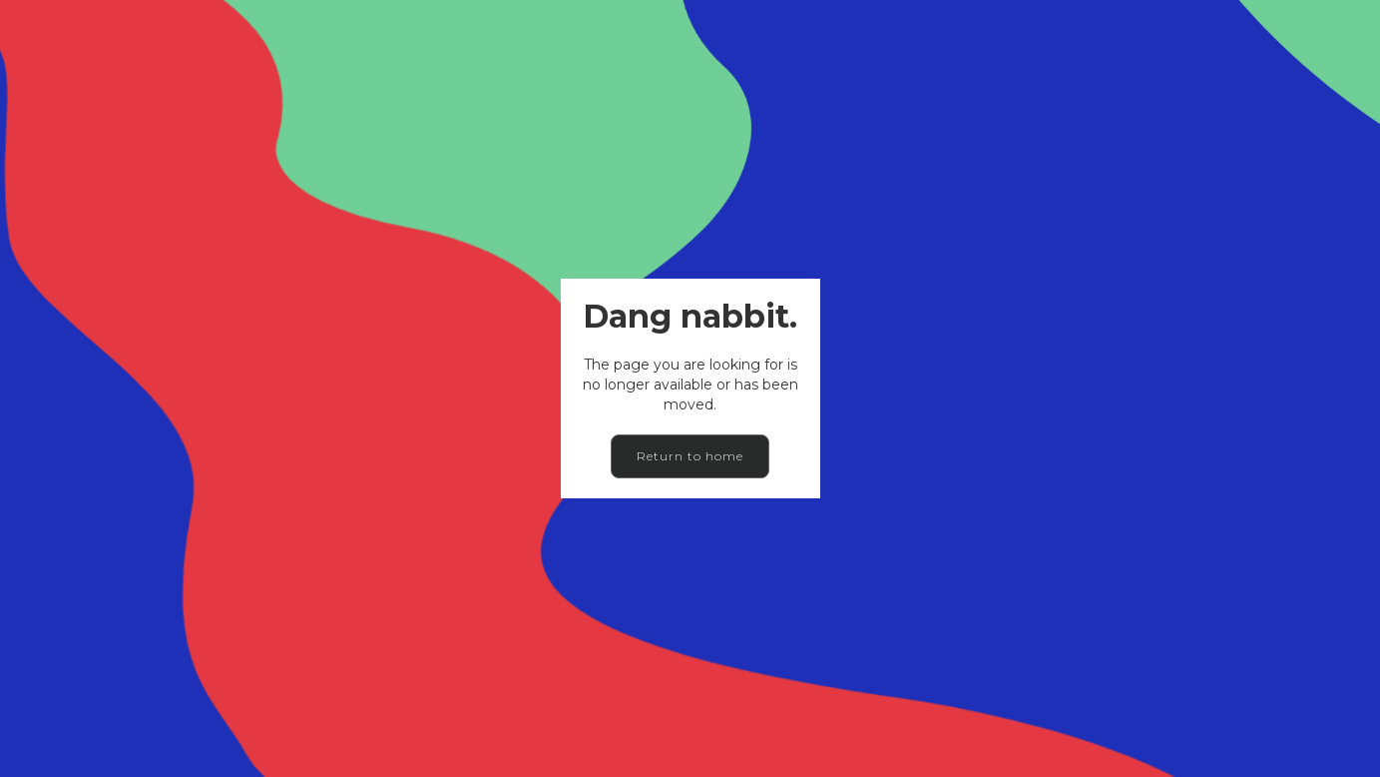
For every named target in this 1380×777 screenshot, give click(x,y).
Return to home (690, 455)
